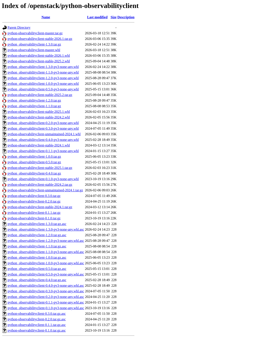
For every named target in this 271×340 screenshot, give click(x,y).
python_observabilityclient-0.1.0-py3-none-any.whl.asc (46, 308)
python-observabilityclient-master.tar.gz (35, 33)
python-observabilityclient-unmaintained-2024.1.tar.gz (45, 190)
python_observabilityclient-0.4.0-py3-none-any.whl (43, 140)
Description (125, 17)
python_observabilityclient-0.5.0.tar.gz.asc (37, 269)
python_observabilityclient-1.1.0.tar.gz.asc (37, 246)
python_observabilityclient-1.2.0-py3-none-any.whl (43, 78)
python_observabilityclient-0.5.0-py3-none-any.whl (43, 89)
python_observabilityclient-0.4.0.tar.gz (34, 173)
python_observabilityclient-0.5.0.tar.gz (34, 162)
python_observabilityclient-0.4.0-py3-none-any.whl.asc (46, 285)
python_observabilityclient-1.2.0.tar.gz (34, 100)
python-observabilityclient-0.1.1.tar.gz (34, 212)
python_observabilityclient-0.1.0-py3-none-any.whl (43, 179)
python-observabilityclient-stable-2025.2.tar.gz (40, 95)
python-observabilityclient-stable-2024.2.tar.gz (40, 184)
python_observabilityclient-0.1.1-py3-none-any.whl (43, 151)
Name (45, 17)
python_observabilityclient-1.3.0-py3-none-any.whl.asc (46, 229)
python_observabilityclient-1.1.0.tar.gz (34, 106)
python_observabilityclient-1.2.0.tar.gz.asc (37, 235)
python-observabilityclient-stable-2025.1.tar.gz (40, 168)
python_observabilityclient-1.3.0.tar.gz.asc (37, 224)
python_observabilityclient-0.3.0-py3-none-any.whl (43, 128)
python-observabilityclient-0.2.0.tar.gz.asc (37, 319)
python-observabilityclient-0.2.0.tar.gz (34, 201)
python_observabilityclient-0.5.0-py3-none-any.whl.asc (46, 274)
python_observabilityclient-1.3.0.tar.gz (34, 44)
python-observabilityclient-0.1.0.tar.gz (34, 218)
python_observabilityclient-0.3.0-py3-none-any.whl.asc (46, 291)
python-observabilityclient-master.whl (34, 50)
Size (114, 17)
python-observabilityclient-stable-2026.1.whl (39, 55)
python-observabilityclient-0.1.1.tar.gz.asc (37, 325)
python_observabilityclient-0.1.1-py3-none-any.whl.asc (46, 302)
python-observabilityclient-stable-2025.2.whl (39, 61)
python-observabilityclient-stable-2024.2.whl (39, 117)
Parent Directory (19, 27)
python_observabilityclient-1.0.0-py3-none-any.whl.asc (46, 263)
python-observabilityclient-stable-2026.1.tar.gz (40, 39)
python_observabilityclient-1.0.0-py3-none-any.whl (43, 83)
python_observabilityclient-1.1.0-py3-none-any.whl (43, 72)
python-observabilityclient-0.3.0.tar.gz (34, 196)
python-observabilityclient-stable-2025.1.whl (39, 111)
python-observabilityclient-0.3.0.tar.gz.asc (37, 313)
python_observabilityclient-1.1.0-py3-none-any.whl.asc (46, 252)
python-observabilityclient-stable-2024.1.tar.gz (40, 207)
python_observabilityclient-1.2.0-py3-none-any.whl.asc (46, 240)
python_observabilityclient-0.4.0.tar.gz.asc (37, 280)
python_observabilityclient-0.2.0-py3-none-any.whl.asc (46, 297)
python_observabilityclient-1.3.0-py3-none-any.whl (43, 67)
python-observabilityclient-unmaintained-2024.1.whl (44, 134)
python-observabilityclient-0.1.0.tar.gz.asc (37, 330)
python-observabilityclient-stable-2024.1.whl (39, 145)
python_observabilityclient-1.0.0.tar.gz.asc (37, 257)
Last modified (97, 17)
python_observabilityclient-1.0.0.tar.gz (34, 156)
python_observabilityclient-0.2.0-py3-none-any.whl (43, 123)
